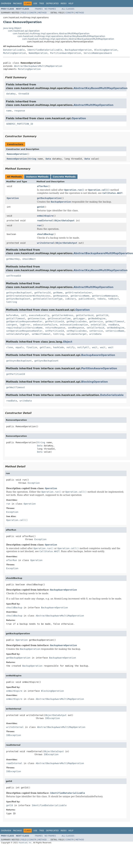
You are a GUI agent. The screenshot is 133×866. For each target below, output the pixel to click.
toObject (113, 299)
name (9, 110)
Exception (34, 483)
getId (40, 207)
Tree (41, 3)
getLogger (79, 318)
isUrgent (11, 324)
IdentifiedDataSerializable (44, 50)
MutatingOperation (14, 53)
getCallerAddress (62, 315)
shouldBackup (45, 234)
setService (96, 331)
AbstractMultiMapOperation (93, 105)
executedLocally (39, 315)
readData (113, 324)
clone (9, 347)
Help (70, 3)
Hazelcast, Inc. (25, 843)
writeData (95, 334)
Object (67, 341)
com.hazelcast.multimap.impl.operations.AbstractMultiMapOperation (51, 33)
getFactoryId (42, 292)
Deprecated (52, 3)
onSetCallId (98, 324)
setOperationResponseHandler (24, 331)
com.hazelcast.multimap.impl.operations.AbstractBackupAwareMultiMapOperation (68, 39)
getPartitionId (54, 321)
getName (58, 292)
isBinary (70, 299)
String (32, 158)
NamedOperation (38, 53)
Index (64, 3)
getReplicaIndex (76, 321)
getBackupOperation (49, 198)
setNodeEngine (115, 327)
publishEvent (87, 299)
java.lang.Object (12, 28)
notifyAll (83, 347)
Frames (39, 9)
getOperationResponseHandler (24, 321)
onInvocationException (74, 324)
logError (25, 324)
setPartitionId (54, 331)
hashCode (58, 347)
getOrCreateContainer (78, 292)
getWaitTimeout (114, 321)
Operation (79, 118)
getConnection (36, 318)
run (39, 225)
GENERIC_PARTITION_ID (19, 124)
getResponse (60, 295)
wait (95, 347)
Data (48, 158)
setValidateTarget (17, 334)
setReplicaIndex (76, 331)
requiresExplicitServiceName (24, 327)
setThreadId (13, 275)
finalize (31, 347)
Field (23, 13)
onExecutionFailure (45, 324)
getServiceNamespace (104, 295)
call (23, 315)
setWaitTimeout (41, 334)
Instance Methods (37, 176)
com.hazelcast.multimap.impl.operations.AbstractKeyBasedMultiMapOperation (61, 36)
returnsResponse (55, 327)
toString (11, 302)
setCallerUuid (95, 327)
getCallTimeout (15, 318)
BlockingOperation (105, 50)
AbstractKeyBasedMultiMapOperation (100, 88)
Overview (6, 3)
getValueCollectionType (48, 299)
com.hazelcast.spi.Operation (24, 31)
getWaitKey (13, 259)
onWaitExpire (45, 215)
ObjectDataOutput (66, 243)
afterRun (42, 186)
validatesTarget (76, 334)
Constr (32, 13)
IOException (52, 718)
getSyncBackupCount (18, 299)
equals (20, 347)
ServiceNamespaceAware (98, 53)
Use (35, 3)
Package (17, 3)
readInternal (45, 220)
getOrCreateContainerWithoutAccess (28, 295)
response (19, 110)
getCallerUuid (84, 315)
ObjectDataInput (64, 220)
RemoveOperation (17, 154)
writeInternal (46, 243)
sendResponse (76, 327)
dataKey (11, 93)
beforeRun (12, 315)
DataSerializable (14, 50)
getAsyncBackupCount (19, 292)
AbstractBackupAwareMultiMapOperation (38, 66)
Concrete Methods (64, 176)
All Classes (68, 9)
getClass (45, 347)
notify (70, 347)
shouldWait (29, 259)
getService (96, 321)
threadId (23, 93)
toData (101, 299)
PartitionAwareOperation (65, 53)
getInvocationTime (59, 318)
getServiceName (80, 295)
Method (42, 13)
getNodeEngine (96, 318)
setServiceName (114, 331)
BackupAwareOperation (78, 50)
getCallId (102, 315)
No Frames (50, 9)
